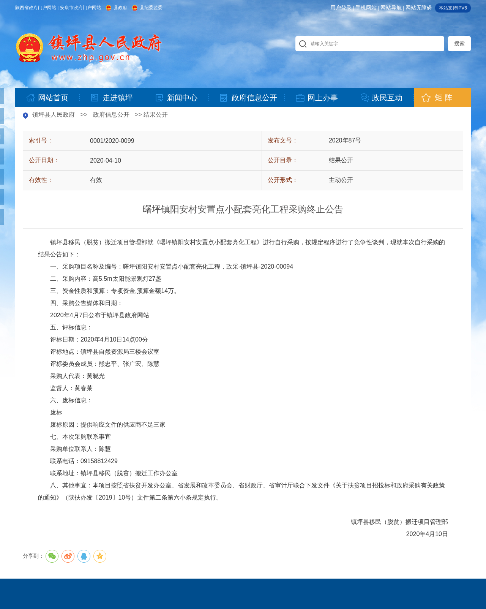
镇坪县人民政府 (53, 114)
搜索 (459, 43)
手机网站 (366, 8)
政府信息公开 (111, 114)
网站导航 (391, 8)
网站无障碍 (419, 8)
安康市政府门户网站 (80, 7)
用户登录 (341, 8)
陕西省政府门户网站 (35, 7)
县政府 (120, 7)
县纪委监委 (151, 7)
